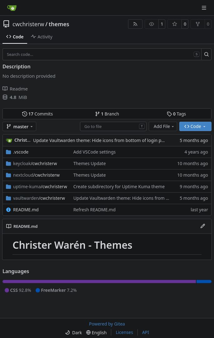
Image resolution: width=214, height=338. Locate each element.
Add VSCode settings (94, 152)
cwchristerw (28, 24)
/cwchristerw (35, 163)
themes (59, 24)
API (145, 332)
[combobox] (113, 126)
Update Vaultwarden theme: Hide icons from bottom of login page (101, 140)
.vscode (20, 152)
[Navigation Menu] (204, 7)
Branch (107, 114)
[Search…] (206, 54)
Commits (37, 114)
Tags (176, 114)
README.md (26, 210)
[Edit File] (203, 226)
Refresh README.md (94, 210)
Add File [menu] (164, 126)
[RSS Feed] (135, 24)
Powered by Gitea (107, 324)
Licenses (124, 332)
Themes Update (89, 163)
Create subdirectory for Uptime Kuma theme (119, 186)
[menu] (73, 333)
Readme (15, 89)
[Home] (12, 7)
